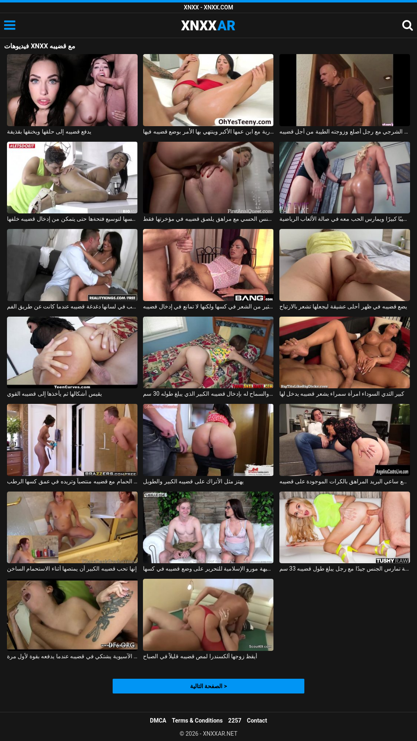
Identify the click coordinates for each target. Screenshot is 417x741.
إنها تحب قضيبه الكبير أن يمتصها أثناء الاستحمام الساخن (72, 568)
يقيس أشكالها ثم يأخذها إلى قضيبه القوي (54, 393)
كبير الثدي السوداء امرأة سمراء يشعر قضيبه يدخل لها (342, 393)
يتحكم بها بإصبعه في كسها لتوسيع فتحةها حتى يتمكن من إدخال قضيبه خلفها (72, 218)
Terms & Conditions (197, 720)
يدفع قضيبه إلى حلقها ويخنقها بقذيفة (49, 131)
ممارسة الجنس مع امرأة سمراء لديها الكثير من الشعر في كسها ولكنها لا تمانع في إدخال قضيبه (208, 306)
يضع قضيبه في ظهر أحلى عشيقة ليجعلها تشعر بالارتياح (343, 306)
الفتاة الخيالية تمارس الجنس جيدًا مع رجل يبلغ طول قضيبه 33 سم (344, 568)
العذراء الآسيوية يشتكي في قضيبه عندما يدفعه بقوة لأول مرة (72, 656)
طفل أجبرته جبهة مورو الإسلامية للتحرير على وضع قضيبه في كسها (208, 568)
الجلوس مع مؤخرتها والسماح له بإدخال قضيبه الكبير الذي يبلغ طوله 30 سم (208, 393)
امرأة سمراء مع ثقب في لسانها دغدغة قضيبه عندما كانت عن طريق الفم (72, 306)
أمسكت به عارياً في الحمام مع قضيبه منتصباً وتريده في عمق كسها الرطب (72, 481)
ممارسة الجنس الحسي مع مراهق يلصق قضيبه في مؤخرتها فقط (208, 218)
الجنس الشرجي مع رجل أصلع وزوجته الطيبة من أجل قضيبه (344, 131)
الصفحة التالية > (208, 686)
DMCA (158, 720)
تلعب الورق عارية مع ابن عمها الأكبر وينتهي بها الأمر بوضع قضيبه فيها (208, 131)
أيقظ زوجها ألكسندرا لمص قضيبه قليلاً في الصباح (200, 656)
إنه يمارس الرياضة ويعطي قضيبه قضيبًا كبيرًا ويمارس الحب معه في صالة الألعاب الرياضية (344, 218)
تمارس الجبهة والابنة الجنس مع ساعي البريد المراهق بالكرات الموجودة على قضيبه (344, 481)
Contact (257, 720)
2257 (234, 720)
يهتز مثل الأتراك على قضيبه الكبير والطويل (193, 481)
